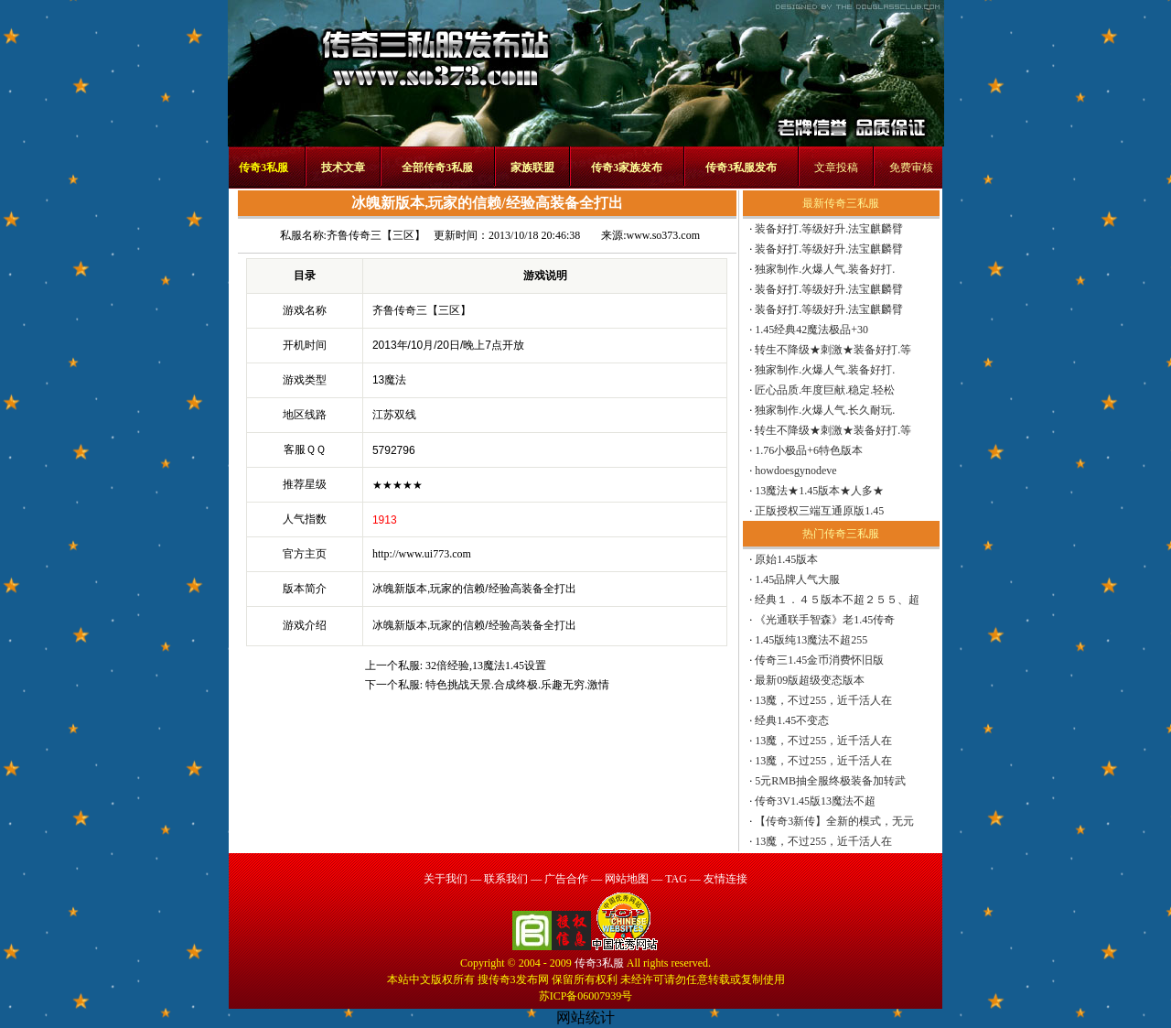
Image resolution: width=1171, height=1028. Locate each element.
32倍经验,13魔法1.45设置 (485, 665)
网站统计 (585, 1017)
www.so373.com (663, 235)
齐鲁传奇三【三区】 (376, 235)
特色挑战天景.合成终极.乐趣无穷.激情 (517, 684)
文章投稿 (836, 167)
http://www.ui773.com (421, 553)
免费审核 (911, 167)
